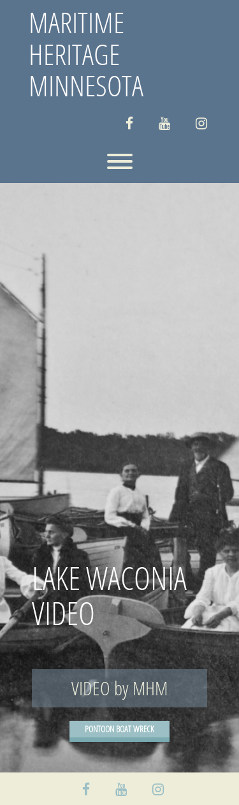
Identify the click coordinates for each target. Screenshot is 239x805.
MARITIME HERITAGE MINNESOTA (86, 53)
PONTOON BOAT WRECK (119, 729)
